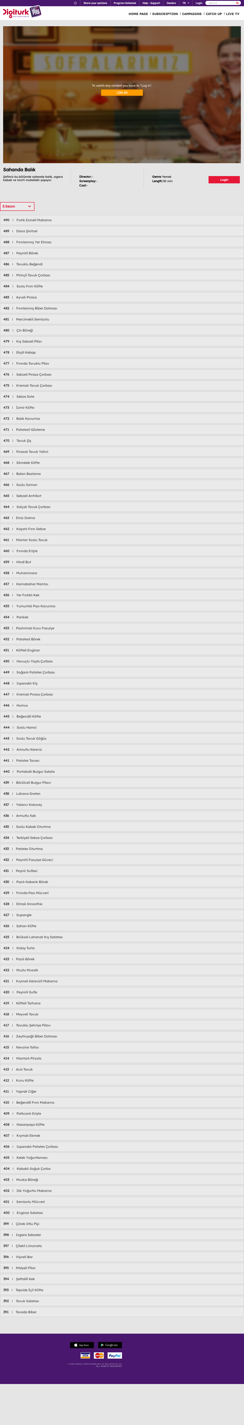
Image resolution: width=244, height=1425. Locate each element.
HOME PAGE (138, 14)
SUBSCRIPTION (165, 14)
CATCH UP (214, 14)
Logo (23, 12)
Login (224, 180)
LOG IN (122, 92)
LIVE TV (232, 14)
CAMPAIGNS (192, 14)
